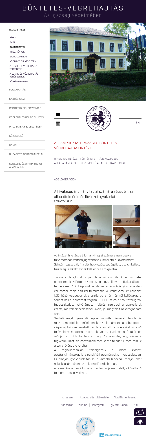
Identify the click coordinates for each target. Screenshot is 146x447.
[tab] (24, 29)
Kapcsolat (117, 163)
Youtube (82, 405)
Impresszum (67, 398)
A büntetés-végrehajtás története (24, 68)
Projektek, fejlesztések (25, 126)
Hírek (13, 37)
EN (138, 123)
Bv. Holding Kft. (19, 56)
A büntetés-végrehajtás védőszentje (24, 75)
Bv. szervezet (18, 29)
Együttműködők (118, 405)
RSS (135, 405)
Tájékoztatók (108, 159)
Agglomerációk (65, 180)
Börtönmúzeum (19, 81)
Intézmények (17, 51)
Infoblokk (140, 421)
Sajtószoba (17, 99)
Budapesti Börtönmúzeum (26, 154)
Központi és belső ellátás (26, 117)
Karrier (14, 145)
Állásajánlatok (66, 163)
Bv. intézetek (17, 47)
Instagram (98, 405)
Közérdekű (16, 136)
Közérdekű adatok (94, 163)
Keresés (143, 15)
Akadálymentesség (125, 398)
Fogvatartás (17, 89)
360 (140, 412)
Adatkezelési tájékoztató (94, 398)
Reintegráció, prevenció (25, 108)
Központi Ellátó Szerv (23, 61)
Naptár (58, 123)
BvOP (12, 42)
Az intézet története (79, 159)
